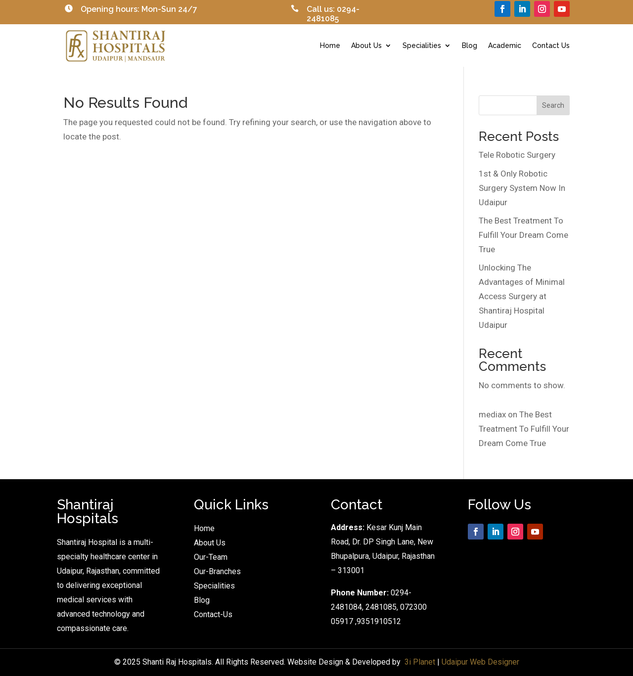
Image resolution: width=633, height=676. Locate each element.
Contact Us (551, 45)
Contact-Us (213, 614)
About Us (366, 45)
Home (330, 45)
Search (553, 105)
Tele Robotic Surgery (517, 155)
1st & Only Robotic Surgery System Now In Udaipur (522, 188)
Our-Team (210, 557)
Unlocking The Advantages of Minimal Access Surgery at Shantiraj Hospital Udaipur (522, 296)
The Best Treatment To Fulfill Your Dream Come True (523, 235)
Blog (469, 45)
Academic (504, 45)
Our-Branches (217, 571)
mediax (492, 414)
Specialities (422, 45)
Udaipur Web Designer (480, 662)
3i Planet (420, 662)
